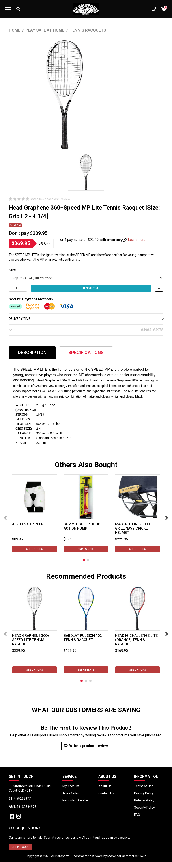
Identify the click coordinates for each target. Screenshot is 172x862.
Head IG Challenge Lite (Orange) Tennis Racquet (136, 639)
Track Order (70, 793)
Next (166, 517)
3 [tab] (90, 681)
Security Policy (144, 807)
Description (32, 352)
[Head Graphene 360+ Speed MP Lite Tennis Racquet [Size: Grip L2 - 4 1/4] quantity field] (18, 288)
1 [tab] (84, 560)
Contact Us (106, 793)
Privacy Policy (143, 793)
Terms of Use (143, 786)
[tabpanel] (34, 513)
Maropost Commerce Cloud (127, 856)
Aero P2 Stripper (27, 524)
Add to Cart (86, 548)
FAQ (137, 815)
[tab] (32, 352)
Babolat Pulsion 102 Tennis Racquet (83, 637)
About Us (104, 786)
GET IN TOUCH (20, 847)
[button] (159, 288)
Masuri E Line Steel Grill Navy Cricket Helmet (133, 528)
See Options (34, 548)
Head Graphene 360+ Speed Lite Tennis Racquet (30, 639)
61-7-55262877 (20, 798)
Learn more (137, 240)
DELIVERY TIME (86, 319)
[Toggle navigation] (8, 9)
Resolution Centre (75, 800)
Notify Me (91, 288)
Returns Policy (144, 800)
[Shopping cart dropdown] (163, 9)
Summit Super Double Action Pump (84, 526)
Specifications (86, 352)
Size (12, 270)
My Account (70, 786)
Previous (5, 517)
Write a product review (86, 746)
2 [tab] (88, 560)
